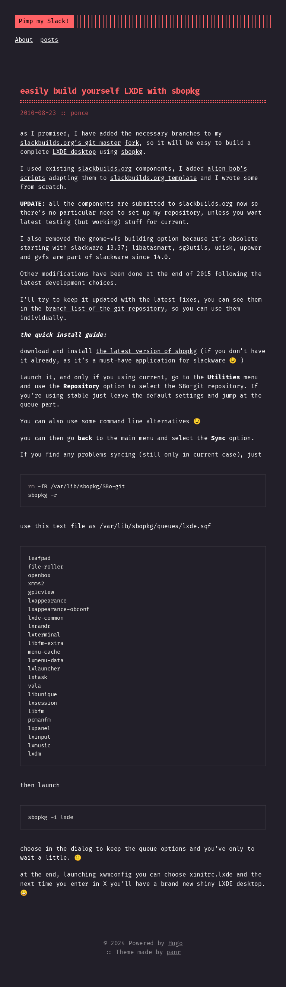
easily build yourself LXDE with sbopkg (110, 91)
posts (49, 39)
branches (186, 133)
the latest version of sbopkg (146, 351)
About (24, 39)
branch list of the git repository (104, 308)
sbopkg (132, 151)
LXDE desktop (74, 151)
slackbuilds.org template (153, 177)
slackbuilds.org (105, 168)
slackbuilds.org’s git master (70, 142)
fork (132, 142)
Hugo (175, 943)
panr (173, 952)
